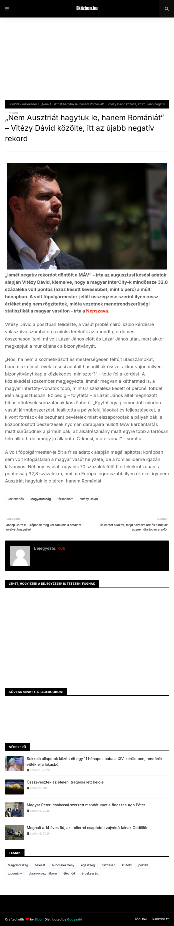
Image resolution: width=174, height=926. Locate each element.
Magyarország (40, 499)
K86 (60, 548)
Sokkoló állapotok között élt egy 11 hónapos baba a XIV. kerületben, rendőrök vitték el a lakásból (94, 761)
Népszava (97, 311)
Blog (38, 919)
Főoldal (14, 104)
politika (143, 865)
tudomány (15, 873)
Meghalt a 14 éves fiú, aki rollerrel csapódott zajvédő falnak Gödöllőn (87, 827)
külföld (127, 865)
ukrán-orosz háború (42, 873)
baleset (40, 865)
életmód (69, 873)
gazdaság (108, 865)
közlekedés (30, 104)
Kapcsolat (160, 919)
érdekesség (90, 873)
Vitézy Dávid (89, 499)
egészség (88, 865)
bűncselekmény (63, 865)
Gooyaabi (74, 919)
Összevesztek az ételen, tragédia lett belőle (65, 782)
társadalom (65, 499)
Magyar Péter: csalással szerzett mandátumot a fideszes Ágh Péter (86, 804)
